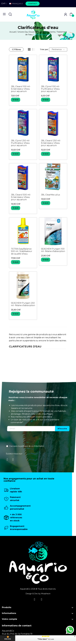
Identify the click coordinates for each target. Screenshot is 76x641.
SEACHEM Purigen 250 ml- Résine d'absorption (23, 304)
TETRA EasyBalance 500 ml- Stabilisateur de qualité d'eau (21, 251)
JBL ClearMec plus (50, 195)
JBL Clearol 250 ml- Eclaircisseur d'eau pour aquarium (51, 143)
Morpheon (45, 593)
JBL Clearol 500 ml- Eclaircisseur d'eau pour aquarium (21, 197)
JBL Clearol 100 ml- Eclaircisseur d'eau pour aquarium (21, 88)
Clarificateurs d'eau (25, 346)
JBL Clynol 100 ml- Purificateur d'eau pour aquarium (50, 88)
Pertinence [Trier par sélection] (58, 49)
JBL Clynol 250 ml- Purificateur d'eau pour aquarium (20, 143)
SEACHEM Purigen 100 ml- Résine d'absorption (53, 250)
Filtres (16, 49)
